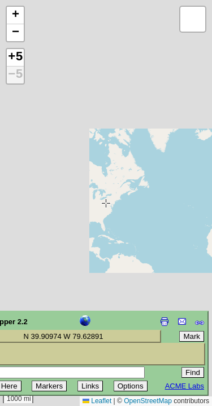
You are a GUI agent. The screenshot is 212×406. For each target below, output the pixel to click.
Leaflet (97, 401)
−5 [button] (15, 75)
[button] (15, 15)
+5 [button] (15, 57)
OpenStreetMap (148, 401)
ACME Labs (184, 386)
